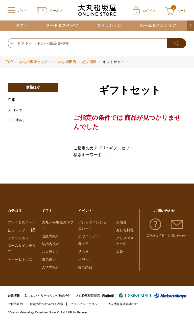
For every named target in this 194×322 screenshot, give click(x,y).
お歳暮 (121, 222)
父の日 (83, 252)
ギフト (21, 25)
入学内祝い (50, 267)
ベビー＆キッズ (20, 259)
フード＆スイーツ (62, 25)
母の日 (83, 244)
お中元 (83, 259)
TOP (9, 62)
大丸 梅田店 (66, 62)
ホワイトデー (88, 236)
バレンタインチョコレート (92, 225)
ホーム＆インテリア (158, 25)
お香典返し (50, 252)
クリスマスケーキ (125, 241)
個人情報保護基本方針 (123, 304)
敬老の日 (85, 267)
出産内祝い (50, 236)
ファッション (109, 25)
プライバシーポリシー (85, 304)
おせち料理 (125, 230)
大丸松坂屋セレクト (35, 62)
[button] (190, 26)
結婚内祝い (50, 244)
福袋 (119, 252)
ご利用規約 (15, 304)
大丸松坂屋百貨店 (88, 295)
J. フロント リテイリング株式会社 (48, 295)
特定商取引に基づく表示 (46, 304)
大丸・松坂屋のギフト (58, 225)
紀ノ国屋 (89, 62)
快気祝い (49, 259)
